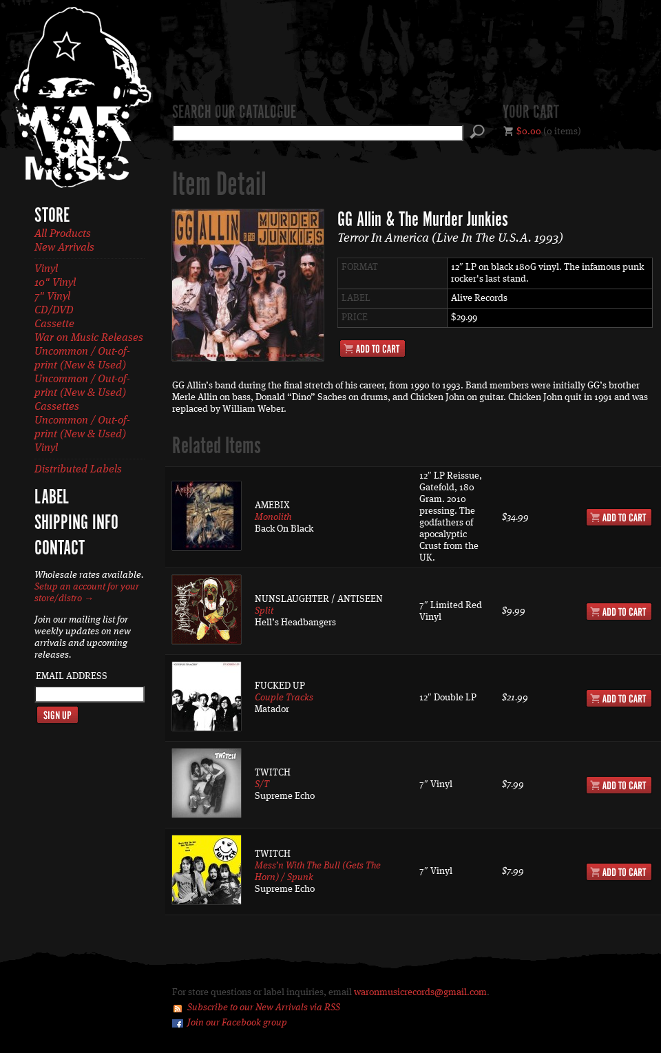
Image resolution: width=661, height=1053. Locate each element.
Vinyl (46, 269)
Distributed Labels (78, 469)
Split (264, 611)
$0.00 (528, 131)
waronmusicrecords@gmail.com (420, 992)
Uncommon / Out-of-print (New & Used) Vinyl (82, 434)
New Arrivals (64, 247)
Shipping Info (76, 523)
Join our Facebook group (237, 1023)
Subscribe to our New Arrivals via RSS (263, 1007)
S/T (262, 784)
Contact (59, 549)
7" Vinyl (52, 296)
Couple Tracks (284, 697)
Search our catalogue (234, 113)
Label (51, 498)
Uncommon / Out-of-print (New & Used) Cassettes (82, 393)
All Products (62, 234)
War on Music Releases (88, 338)
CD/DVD (54, 310)
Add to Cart (372, 348)
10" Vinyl (55, 283)
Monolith (273, 517)
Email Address (71, 676)
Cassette (54, 324)
